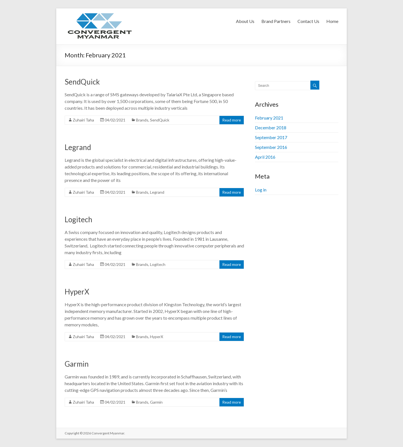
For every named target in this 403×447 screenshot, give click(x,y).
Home (332, 21)
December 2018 (270, 127)
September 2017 (271, 137)
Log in (260, 189)
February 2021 (269, 117)
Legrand (78, 147)
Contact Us (308, 21)
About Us (245, 21)
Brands (142, 120)
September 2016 (271, 147)
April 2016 (265, 157)
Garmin (77, 363)
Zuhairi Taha (83, 120)
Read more (231, 120)
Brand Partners (275, 21)
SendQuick (82, 81)
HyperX (77, 291)
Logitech (78, 219)
